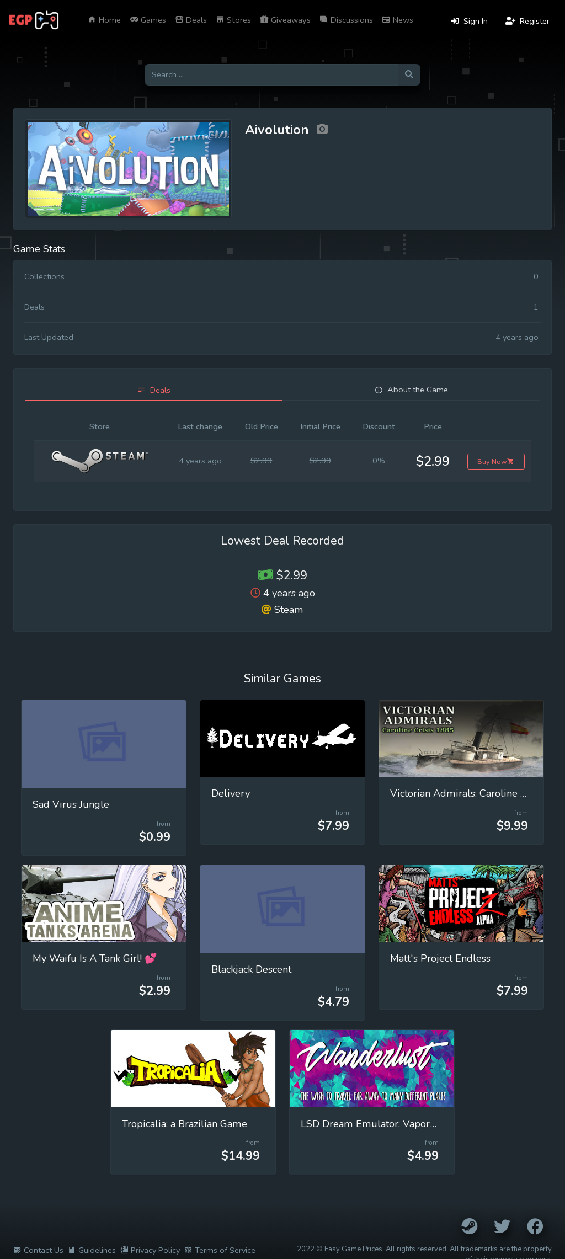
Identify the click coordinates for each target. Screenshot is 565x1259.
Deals (191, 20)
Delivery (230, 793)
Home (104, 20)
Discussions (346, 20)
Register (527, 20)
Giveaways (285, 20)
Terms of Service (219, 1250)
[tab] (153, 390)
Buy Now (495, 461)
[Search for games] (271, 75)
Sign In (469, 20)
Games (148, 20)
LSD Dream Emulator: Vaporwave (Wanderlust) (409, 1123)
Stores (233, 20)
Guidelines (92, 1250)
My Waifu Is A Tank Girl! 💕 (95, 958)
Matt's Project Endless (440, 958)
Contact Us (38, 1250)
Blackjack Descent (251, 969)
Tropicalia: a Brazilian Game (184, 1123)
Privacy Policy (150, 1250)
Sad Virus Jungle (71, 804)
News (397, 20)
